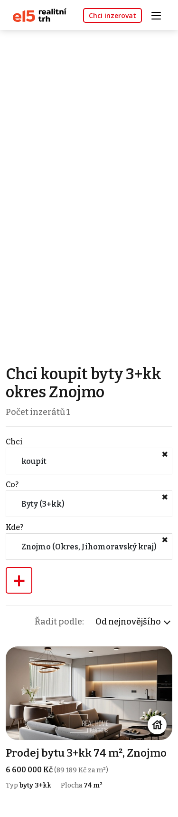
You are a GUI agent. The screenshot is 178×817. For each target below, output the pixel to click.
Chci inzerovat (112, 15)
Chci (14, 441)
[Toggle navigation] (159, 14)
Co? (12, 484)
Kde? (14, 527)
